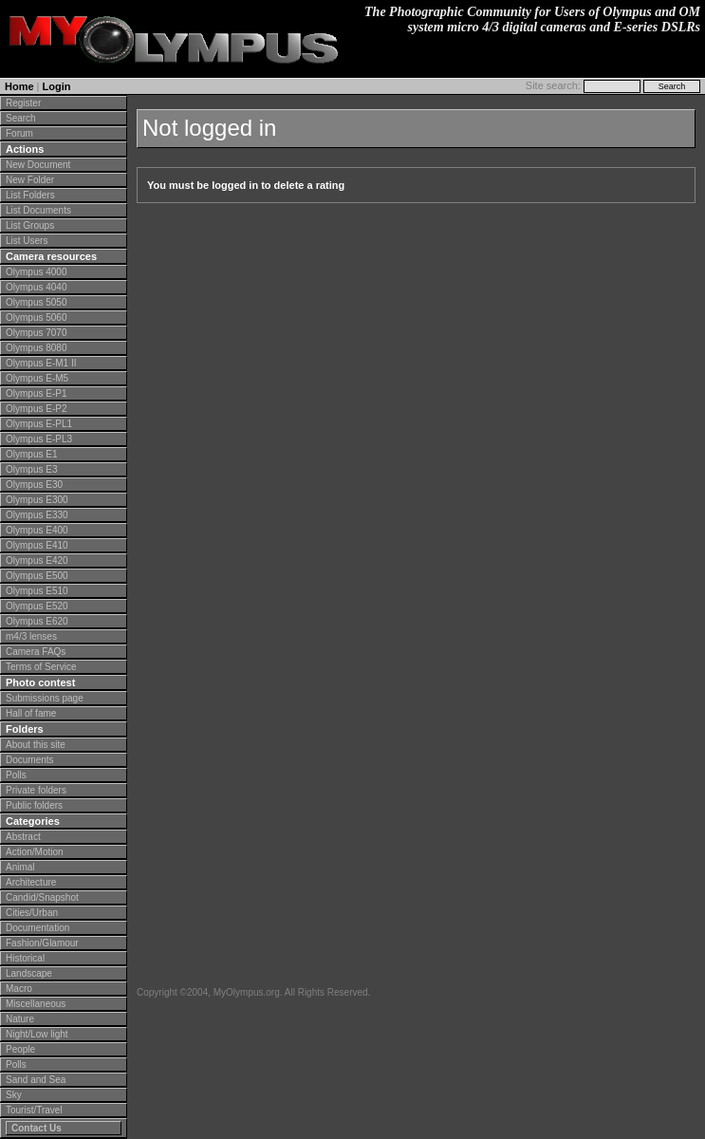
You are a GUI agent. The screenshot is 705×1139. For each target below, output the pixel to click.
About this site (35, 744)
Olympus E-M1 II (41, 363)
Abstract (23, 836)
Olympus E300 (37, 500)
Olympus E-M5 (37, 378)
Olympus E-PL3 (39, 439)
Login (57, 86)
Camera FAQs (35, 651)
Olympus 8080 (36, 348)
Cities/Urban (32, 912)
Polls (16, 775)
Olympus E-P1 (36, 393)
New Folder (30, 180)
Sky (14, 1095)
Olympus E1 (31, 454)
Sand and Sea (35, 1079)
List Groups (30, 225)
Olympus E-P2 (36, 408)
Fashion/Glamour (42, 943)
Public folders (34, 805)
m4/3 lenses (31, 636)
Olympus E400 (37, 530)
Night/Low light (37, 1034)
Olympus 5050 (36, 302)
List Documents (38, 210)
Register (23, 103)
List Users (26, 240)
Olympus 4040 (36, 287)
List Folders (30, 195)
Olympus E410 (37, 545)
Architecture (31, 882)
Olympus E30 (34, 484)
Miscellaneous (35, 1004)
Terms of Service (41, 667)
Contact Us (36, 1128)
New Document (38, 164)
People (20, 1049)
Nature (20, 1019)
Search (21, 118)
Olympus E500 (37, 575)
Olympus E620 (37, 621)
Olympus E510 (37, 591)
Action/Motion (35, 852)
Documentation (37, 928)
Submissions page (44, 698)
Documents (30, 760)
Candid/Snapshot (42, 897)
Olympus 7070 (36, 332)
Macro (19, 988)
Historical (25, 958)
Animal (20, 867)
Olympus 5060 (36, 317)
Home (19, 86)
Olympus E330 (37, 515)
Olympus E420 (37, 560)
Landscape (29, 973)
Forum (19, 133)
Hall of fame (31, 713)
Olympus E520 (37, 606)
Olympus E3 (31, 469)
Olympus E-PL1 (39, 424)
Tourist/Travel (34, 1110)
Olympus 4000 (36, 272)
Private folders (36, 790)
